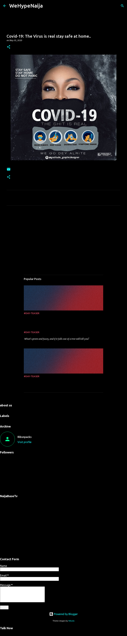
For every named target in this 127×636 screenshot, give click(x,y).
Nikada (71, 621)
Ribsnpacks (25, 436)
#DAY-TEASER (31, 313)
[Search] (122, 6)
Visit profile (24, 442)
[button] (9, 47)
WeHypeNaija (26, 6)
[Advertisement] (63, 239)
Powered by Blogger (63, 614)
